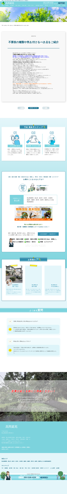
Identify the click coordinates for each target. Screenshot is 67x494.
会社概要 (63, 5)
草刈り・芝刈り (31, 5)
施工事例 (12, 5)
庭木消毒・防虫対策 (39, 5)
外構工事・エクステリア (49, 5)
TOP (2, 5)
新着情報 (6, 5)
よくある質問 (57, 5)
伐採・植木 (24, 5)
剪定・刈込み (18, 5)
